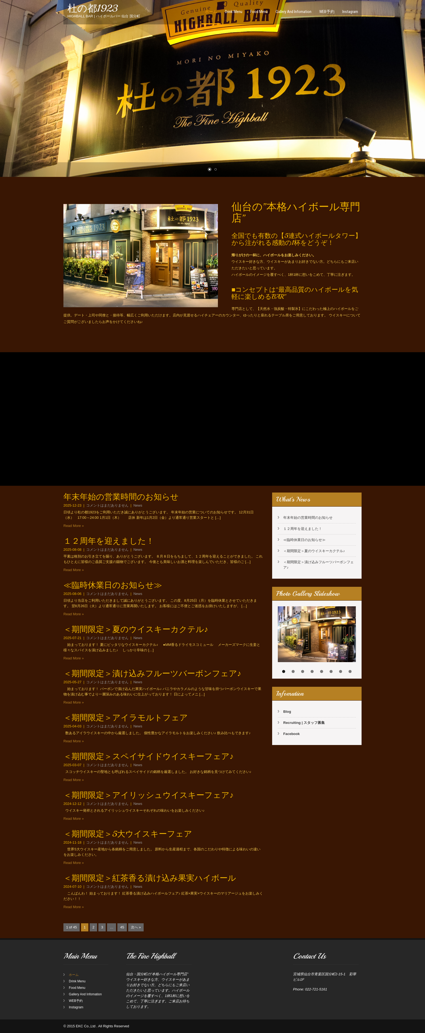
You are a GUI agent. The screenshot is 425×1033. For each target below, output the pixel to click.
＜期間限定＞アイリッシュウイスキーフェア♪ (148, 795)
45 (122, 927)
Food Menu (259, 11)
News (137, 505)
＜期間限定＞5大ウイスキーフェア (127, 834)
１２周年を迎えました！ (108, 541)
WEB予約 (326, 11)
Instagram (350, 11)
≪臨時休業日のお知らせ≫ (112, 585)
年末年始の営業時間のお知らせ (121, 497)
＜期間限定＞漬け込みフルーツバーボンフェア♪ (152, 673)
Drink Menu (233, 11)
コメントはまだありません (107, 505)
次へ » (136, 927)
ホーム (211, 11)
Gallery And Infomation (293, 11)
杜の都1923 (92, 8)
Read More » (73, 526)
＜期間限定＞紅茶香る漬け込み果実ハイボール (149, 878)
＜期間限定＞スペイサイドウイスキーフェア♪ (148, 756)
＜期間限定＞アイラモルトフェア (125, 718)
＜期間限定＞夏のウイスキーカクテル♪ (135, 629)
